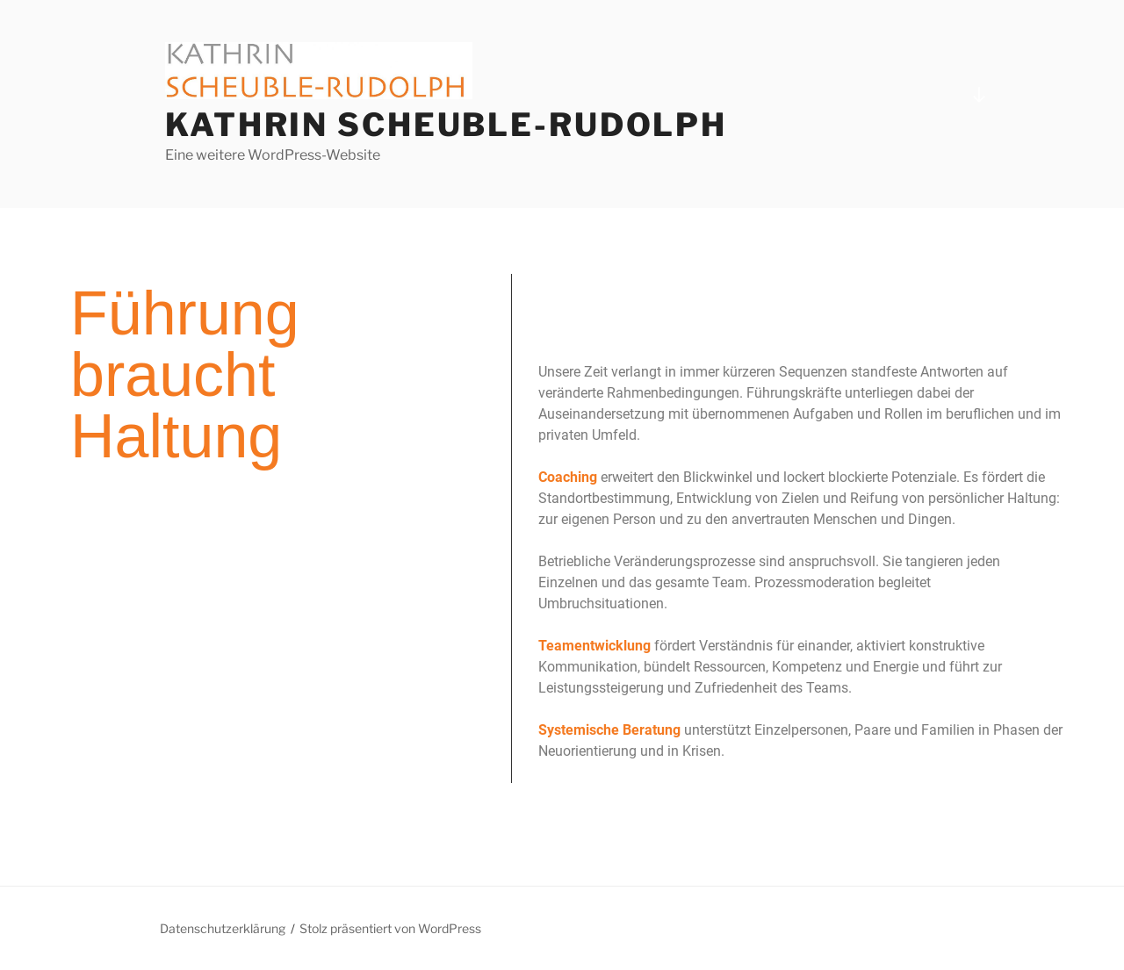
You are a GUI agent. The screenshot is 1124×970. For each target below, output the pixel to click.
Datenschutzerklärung (222, 928)
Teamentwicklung (594, 645)
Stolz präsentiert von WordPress (390, 928)
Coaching (567, 477)
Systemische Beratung (609, 730)
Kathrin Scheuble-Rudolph (446, 124)
